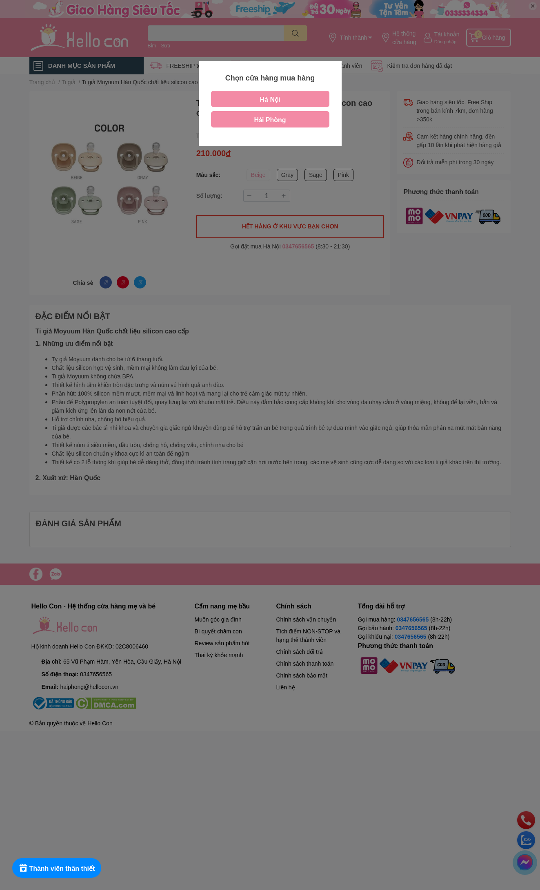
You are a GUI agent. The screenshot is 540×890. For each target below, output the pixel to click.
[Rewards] (57, 868)
